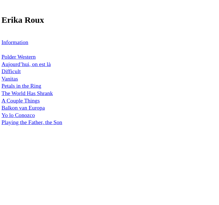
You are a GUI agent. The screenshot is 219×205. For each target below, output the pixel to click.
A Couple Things (20, 100)
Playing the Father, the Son (31, 122)
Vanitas (9, 78)
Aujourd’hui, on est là (26, 64)
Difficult (11, 71)
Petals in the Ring (21, 86)
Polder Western (18, 57)
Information (14, 42)
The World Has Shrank (27, 93)
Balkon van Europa (23, 107)
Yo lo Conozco (18, 115)
